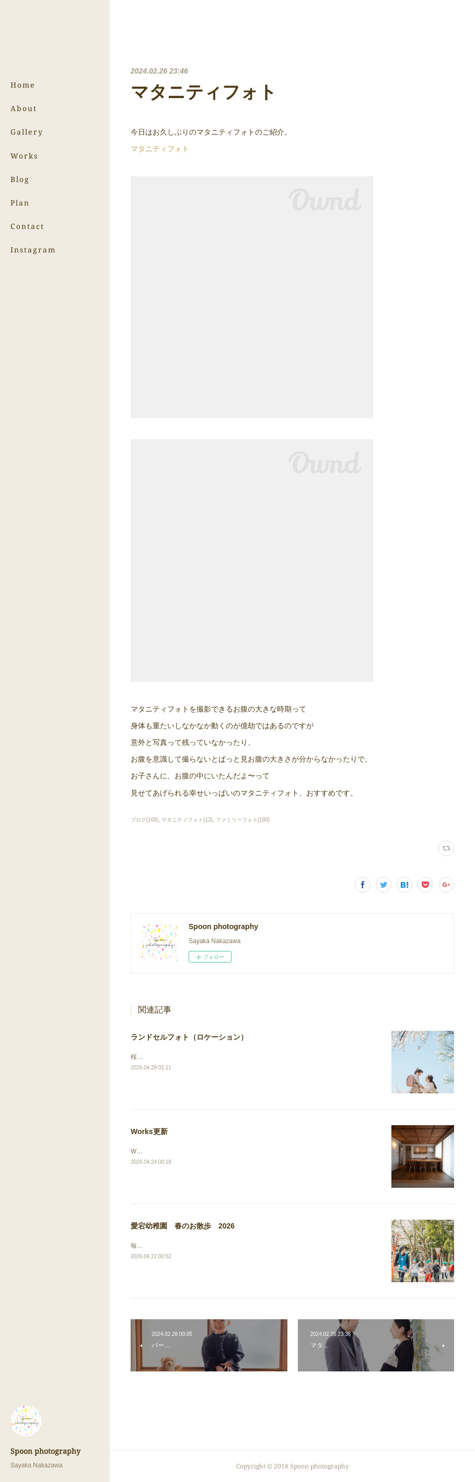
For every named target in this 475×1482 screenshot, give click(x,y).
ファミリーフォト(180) (243, 820)
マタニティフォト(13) (187, 820)
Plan (20, 203)
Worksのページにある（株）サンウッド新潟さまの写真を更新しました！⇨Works (244, 1151)
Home (23, 85)
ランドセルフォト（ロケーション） (189, 1037)
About (23, 108)
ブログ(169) (144, 820)
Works (24, 156)
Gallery (26, 132)
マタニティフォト (160, 148)
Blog (20, 179)
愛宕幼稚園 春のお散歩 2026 (183, 1226)
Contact (27, 226)
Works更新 (149, 1131)
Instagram (33, 250)
